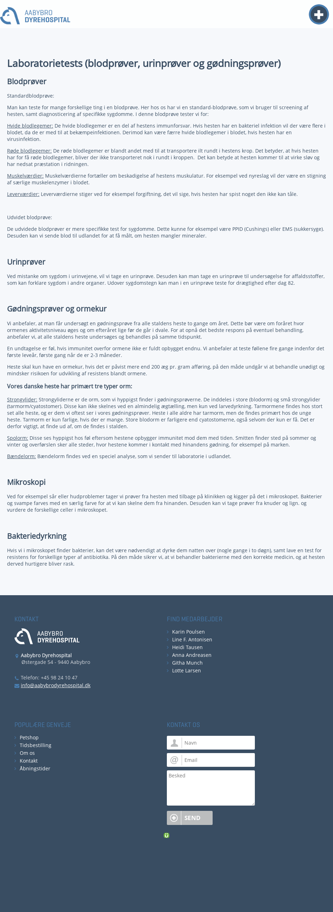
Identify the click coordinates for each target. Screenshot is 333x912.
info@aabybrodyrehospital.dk (55, 685)
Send (192, 818)
